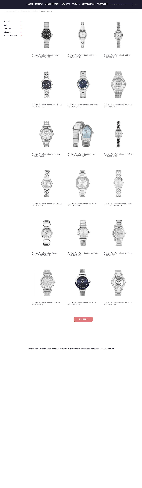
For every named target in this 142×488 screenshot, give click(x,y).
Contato (91, 334)
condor (8, 11)
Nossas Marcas (61, 340)
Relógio (16, 11)
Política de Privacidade (96, 340)
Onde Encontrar (88, 4)
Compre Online (102, 4)
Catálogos (66, 4)
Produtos (39, 4)
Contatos (76, 4)
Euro (36, 11)
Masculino (27, 334)
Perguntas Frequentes (96, 337)
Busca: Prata (25, 11)
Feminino (26, 337)
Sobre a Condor (62, 334)
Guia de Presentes (52, 4)
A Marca (30, 4)
